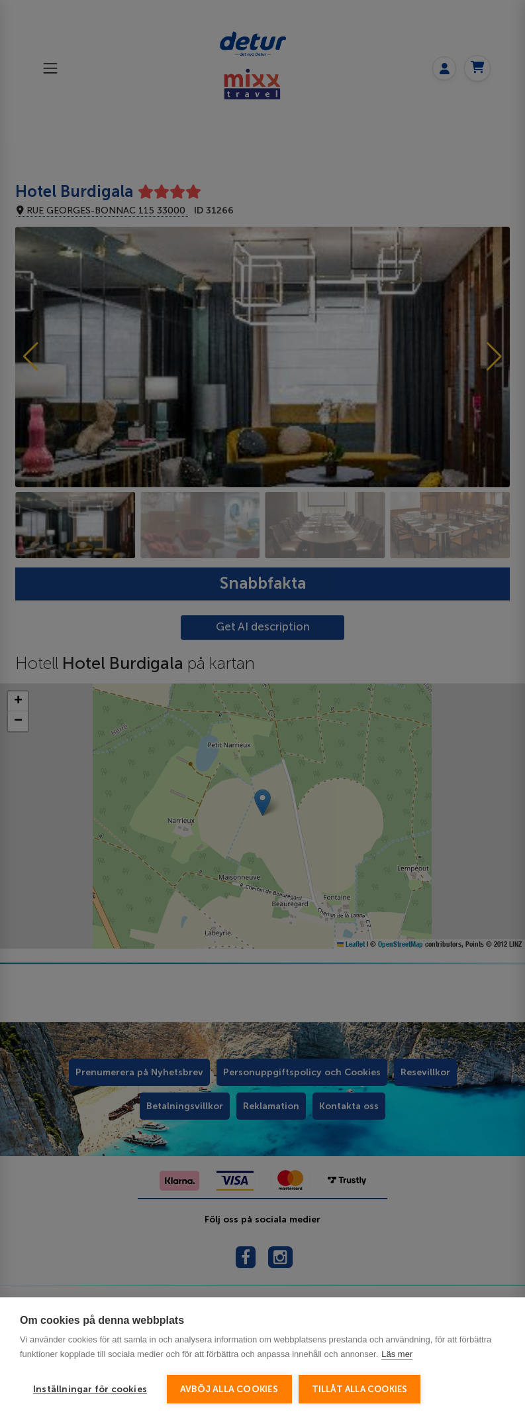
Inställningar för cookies (90, 1389)
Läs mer (396, 1354)
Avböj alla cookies (229, 1389)
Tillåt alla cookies (360, 1389)
